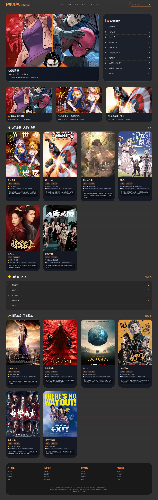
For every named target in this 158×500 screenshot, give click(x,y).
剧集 (76, 4)
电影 (69, 4)
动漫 (90, 4)
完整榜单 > (148, 277)
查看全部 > (148, 316)
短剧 (97, 4)
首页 (62, 4)
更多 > (150, 128)
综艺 (83, 4)
